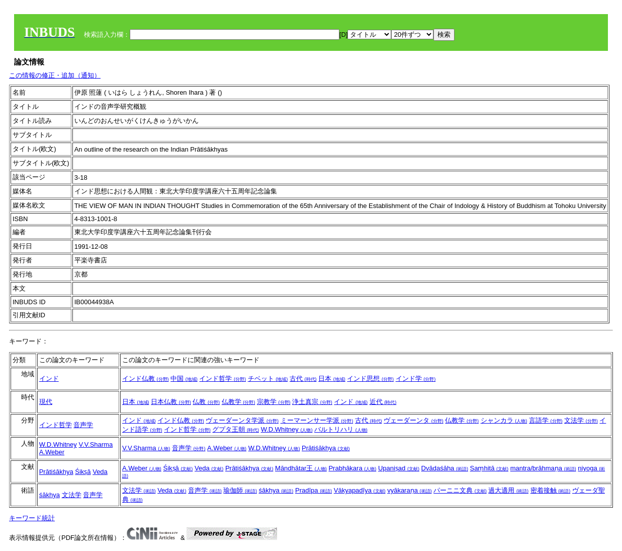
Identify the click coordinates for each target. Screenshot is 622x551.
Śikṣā (83, 471)
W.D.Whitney (287, 429)
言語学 (546, 420)
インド (49, 378)
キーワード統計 (32, 518)
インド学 (416, 378)
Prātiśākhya (326, 448)
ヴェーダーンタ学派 (242, 420)
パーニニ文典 (460, 490)
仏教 (206, 401)
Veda (100, 471)
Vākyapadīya (360, 490)
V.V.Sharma (95, 444)
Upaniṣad (398, 468)
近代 (383, 401)
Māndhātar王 (301, 468)
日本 (331, 378)
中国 (184, 378)
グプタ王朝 (235, 429)
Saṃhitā (489, 468)
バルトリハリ (341, 429)
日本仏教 (171, 401)
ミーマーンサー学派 (317, 420)
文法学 (581, 420)
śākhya (49, 495)
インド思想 (370, 378)
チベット (268, 378)
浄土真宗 (312, 401)
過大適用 (508, 490)
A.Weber (51, 452)
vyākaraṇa (409, 490)
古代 (303, 378)
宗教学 (274, 401)
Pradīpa (313, 490)
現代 (45, 401)
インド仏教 (145, 378)
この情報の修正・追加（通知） (55, 75)
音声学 (83, 425)
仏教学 (238, 401)
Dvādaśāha (444, 468)
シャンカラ (504, 420)
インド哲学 (222, 378)
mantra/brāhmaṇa (543, 468)
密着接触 (550, 490)
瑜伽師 (240, 490)
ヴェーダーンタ (413, 420)
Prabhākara (352, 468)
